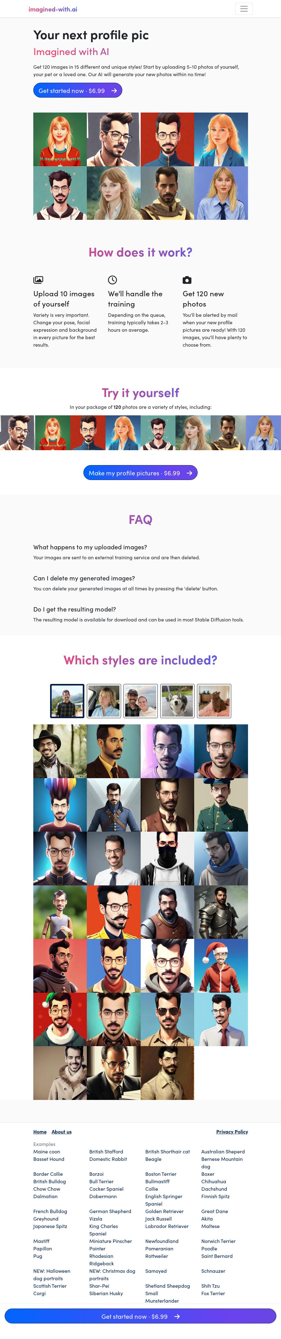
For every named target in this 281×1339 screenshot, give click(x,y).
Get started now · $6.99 (78, 90)
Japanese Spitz (50, 1225)
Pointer (97, 1248)
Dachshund (214, 1188)
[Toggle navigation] (244, 8)
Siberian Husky (106, 1293)
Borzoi (96, 1173)
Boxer (207, 1173)
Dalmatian (45, 1196)
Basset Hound (48, 1158)
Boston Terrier (160, 1173)
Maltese (210, 1225)
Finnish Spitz (215, 1196)
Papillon (42, 1248)
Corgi (39, 1293)
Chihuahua (213, 1181)
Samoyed (156, 1270)
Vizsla (95, 1218)
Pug (37, 1255)
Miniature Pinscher (110, 1240)
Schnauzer (213, 1270)
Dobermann (103, 1196)
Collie (151, 1188)
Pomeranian (159, 1248)
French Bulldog (50, 1210)
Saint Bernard (217, 1255)
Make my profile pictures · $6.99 (140, 472)
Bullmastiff (157, 1181)
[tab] (67, 701)
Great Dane (214, 1210)
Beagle (153, 1158)
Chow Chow (46, 1188)
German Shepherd (110, 1210)
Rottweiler (156, 1255)
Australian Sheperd (223, 1151)
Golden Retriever (164, 1210)
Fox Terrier (213, 1293)
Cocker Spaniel (106, 1188)
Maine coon (46, 1151)
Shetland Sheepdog (167, 1285)
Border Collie (48, 1173)
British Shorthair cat (167, 1151)
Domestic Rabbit (108, 1158)
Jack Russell (158, 1218)
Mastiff (41, 1240)
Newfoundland (162, 1240)
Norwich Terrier (218, 1240)
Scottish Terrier (50, 1285)
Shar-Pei (99, 1285)
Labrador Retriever (167, 1225)
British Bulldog (49, 1181)
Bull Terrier (101, 1181)
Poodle (209, 1248)
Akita (207, 1218)
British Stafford (106, 1151)
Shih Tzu (210, 1285)
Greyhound (46, 1218)
